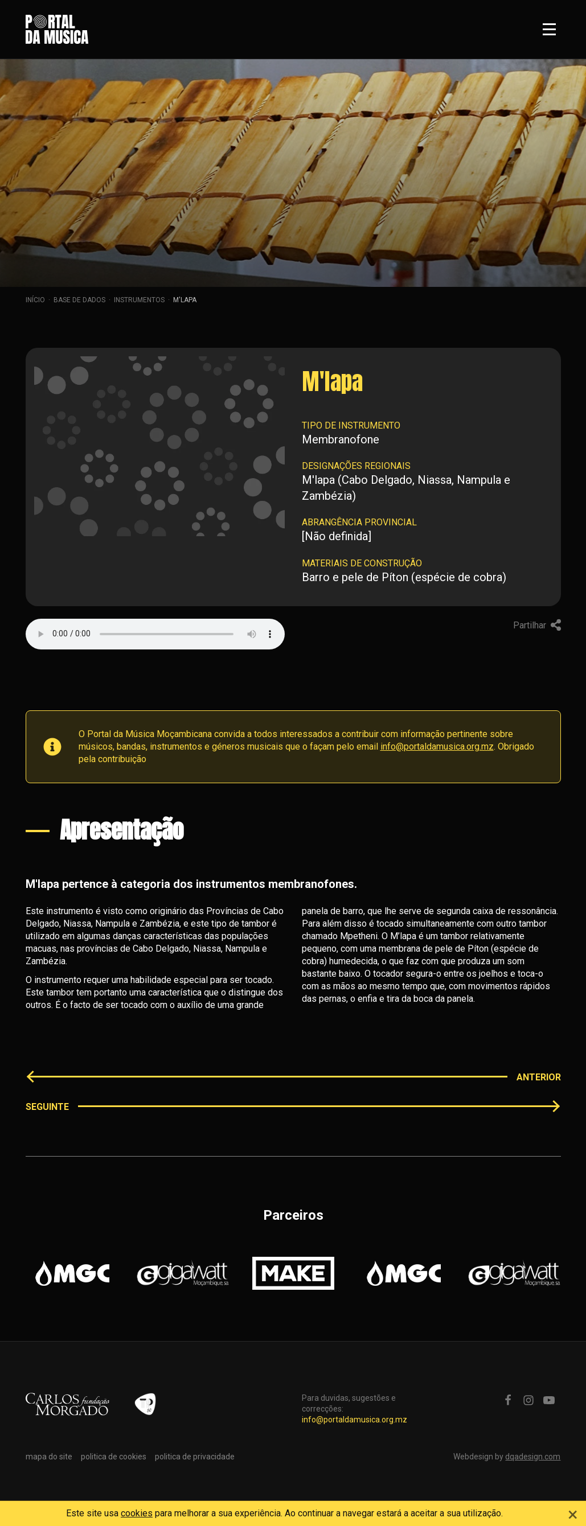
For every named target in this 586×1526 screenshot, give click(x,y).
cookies (137, 1513)
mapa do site (49, 1456)
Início (35, 300)
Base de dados (79, 300)
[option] (72, 1273)
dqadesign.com (532, 1456)
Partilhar (537, 625)
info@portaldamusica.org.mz (437, 746)
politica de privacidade (195, 1456)
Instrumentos (139, 300)
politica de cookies (113, 1456)
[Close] (572, 1513)
